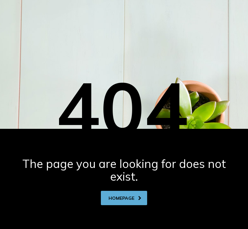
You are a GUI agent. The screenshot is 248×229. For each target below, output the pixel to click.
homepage (125, 198)
